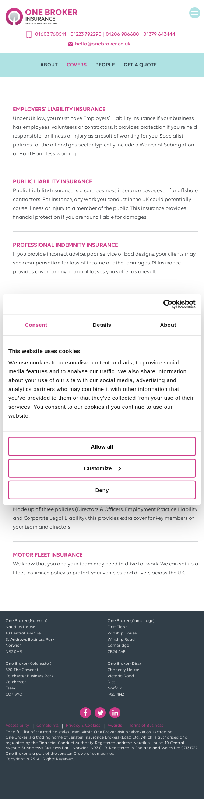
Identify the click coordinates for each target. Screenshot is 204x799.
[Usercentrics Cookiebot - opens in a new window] (163, 304)
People (105, 65)
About (49, 65)
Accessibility (17, 726)
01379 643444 (159, 34)
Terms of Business (146, 726)
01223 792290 (86, 34)
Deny (102, 490)
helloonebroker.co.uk (103, 44)
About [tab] (168, 324)
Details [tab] (102, 324)
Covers (77, 65)
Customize (102, 468)
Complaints (47, 726)
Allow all (102, 446)
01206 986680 (123, 34)
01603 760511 (51, 34)
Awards (115, 726)
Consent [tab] (36, 324)
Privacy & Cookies (83, 726)
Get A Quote (140, 65)
